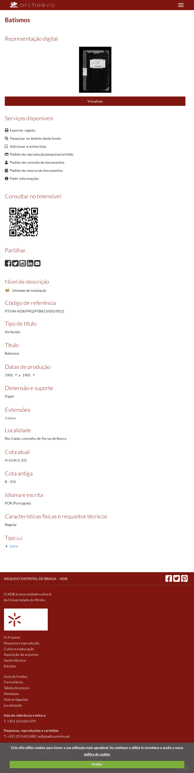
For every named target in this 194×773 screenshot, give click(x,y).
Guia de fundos (15, 676)
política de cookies (97, 754)
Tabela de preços (17, 688)
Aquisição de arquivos (21, 654)
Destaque (11, 693)
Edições (10, 666)
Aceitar (97, 764)
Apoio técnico (15, 660)
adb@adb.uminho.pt (54, 736)
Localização (13, 705)
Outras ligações (16, 699)
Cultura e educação (19, 649)
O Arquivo (12, 637)
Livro (14, 546)
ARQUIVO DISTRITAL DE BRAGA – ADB (35, 578)
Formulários (13, 682)
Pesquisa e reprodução (21, 643)
